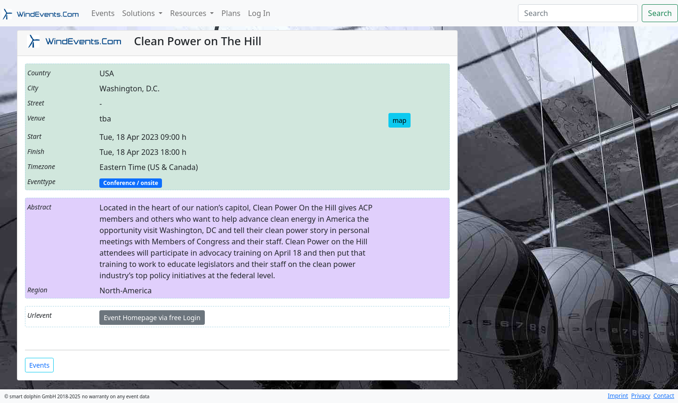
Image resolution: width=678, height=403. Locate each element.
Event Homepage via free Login (152, 317)
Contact (664, 396)
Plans (230, 13)
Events (102, 13)
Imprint (618, 396)
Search (660, 13)
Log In (259, 13)
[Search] (578, 13)
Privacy (640, 396)
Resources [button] (189, 13)
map (400, 120)
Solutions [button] (139, 13)
